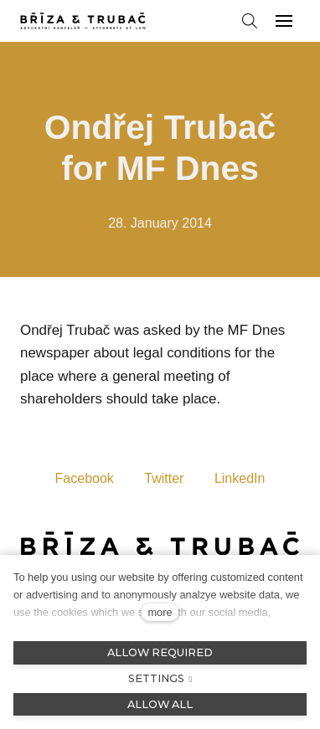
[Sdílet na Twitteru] (163, 477)
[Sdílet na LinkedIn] (240, 477)
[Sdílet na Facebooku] (84, 477)
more (159, 612)
